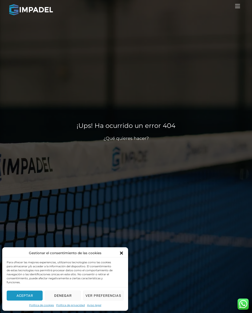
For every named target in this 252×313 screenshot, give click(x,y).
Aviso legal (94, 305)
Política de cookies (41, 305)
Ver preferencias (103, 295)
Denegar (63, 295)
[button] (121, 253)
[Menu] (237, 6)
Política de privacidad (70, 305)
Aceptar (24, 295)
